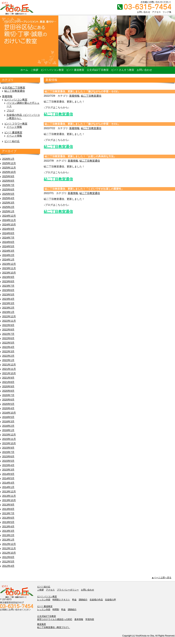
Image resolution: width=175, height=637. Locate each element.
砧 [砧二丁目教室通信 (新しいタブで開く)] (45, 114)
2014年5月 (8, 478)
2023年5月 (8, 294)
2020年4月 (8, 408)
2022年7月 (8, 333)
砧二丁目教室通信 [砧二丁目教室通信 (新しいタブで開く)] (58, 179)
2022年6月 (8, 338)
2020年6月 (8, 399)
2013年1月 (8, 539)
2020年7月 (8, 395)
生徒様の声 (110, 599)
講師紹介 (83, 599)
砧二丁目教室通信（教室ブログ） (53, 627)
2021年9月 (8, 377)
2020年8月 (8, 390)
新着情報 (7, 96)
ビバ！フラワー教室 (15, 123)
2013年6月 (8, 517)
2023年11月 (9, 268)
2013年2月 (8, 535)
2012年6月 (8, 557)
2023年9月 (8, 277)
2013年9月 (8, 504)
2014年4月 (8, 482)
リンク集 (167, 12)
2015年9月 (8, 447)
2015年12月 (9, 434)
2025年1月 (8, 211)
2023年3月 (8, 303)
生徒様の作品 (96, 599)
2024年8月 (8, 233)
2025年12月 (9, 163)
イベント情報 (14, 126)
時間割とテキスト (61, 599)
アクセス (156, 12)
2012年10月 (9, 552)
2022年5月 (8, 342)
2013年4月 (8, 526)
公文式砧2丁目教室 (98, 69)
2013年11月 (9, 495)
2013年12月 (9, 491)
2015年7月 (8, 452)
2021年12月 (9, 364)
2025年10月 (9, 172)
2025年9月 (8, 176)
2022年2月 (8, 355)
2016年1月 (8, 430)
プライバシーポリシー (68, 589)
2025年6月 (8, 189)
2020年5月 (8, 403)
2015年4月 (8, 465)
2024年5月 (8, 246)
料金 (74, 599)
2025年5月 (8, 193)
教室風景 (41, 624)
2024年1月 (8, 259)
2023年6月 (8, 290)
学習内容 (89, 619)
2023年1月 (8, 312)
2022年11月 (9, 320)
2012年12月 (9, 544)
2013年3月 (8, 530)
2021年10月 (9, 373)
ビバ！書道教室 (75, 69)
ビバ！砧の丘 (12, 141)
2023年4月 (8, 298)
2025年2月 (8, 207)
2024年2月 (8, 255)
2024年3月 (8, 250)
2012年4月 (8, 565)
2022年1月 (8, 360)
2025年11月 (9, 167)
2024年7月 (8, 237)
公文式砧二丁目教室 (13, 87)
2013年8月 (8, 509)
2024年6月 (8, 242)
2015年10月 (9, 443)
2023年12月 (9, 263)
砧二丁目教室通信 (14, 90)
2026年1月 (8, 158)
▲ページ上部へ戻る (161, 577)
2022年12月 (9, 316)
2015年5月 (8, 460)
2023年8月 (8, 281)
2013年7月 (8, 513)
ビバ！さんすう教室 (122, 69)
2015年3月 (8, 469)
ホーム (24, 69)
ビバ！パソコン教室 (52, 69)
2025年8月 (8, 180)
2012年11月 (9, 548)
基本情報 (78, 619)
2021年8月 (8, 382)
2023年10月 (9, 272)
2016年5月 (8, 417)
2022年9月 (8, 325)
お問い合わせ (143, 12)
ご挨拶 (34, 69)
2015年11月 (9, 438)
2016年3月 (8, 421)
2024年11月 (9, 220)
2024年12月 (9, 215)
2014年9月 (8, 474)
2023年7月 (8, 285)
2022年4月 (8, 347)
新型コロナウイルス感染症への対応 (54, 619)
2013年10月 (9, 500)
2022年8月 (8, 329)
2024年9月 (8, 228)
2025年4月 (8, 198)
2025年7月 (8, 185)
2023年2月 (8, 307)
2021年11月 (9, 368)
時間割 (55, 609)
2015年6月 (8, 456)
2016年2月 (8, 425)
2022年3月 (8, 351)
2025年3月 (8, 202)
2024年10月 (9, 224)
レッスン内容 (43, 599)
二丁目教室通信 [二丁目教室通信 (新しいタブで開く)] (60, 114)
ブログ (10, 110)
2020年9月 (8, 386)
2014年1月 (8, 487)
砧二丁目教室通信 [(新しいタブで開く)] (58, 147)
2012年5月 (8, 561)
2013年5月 (8, 522)
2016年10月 (9, 412)
